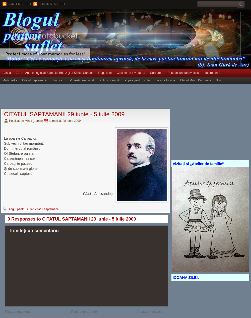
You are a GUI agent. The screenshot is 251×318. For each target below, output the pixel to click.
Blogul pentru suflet (21, 209)
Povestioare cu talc (82, 80)
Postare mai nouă (18, 311)
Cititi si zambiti (110, 80)
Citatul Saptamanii (34, 80)
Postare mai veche (150, 311)
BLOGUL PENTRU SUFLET (56, 19)
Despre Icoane (165, 80)
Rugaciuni (105, 73)
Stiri (218, 80)
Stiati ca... (58, 80)
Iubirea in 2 (212, 73)
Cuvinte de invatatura (131, 73)
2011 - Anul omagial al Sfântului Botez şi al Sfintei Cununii (54, 73)
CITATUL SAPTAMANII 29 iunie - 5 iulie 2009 (64, 114)
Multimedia (10, 80)
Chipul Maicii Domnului (195, 80)
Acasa (7, 73)
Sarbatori (156, 73)
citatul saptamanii (46, 209)
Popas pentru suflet (137, 80)
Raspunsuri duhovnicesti (183, 73)
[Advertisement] (91, 96)
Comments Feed (51, 4)
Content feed (19, 4)
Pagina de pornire (84, 311)
